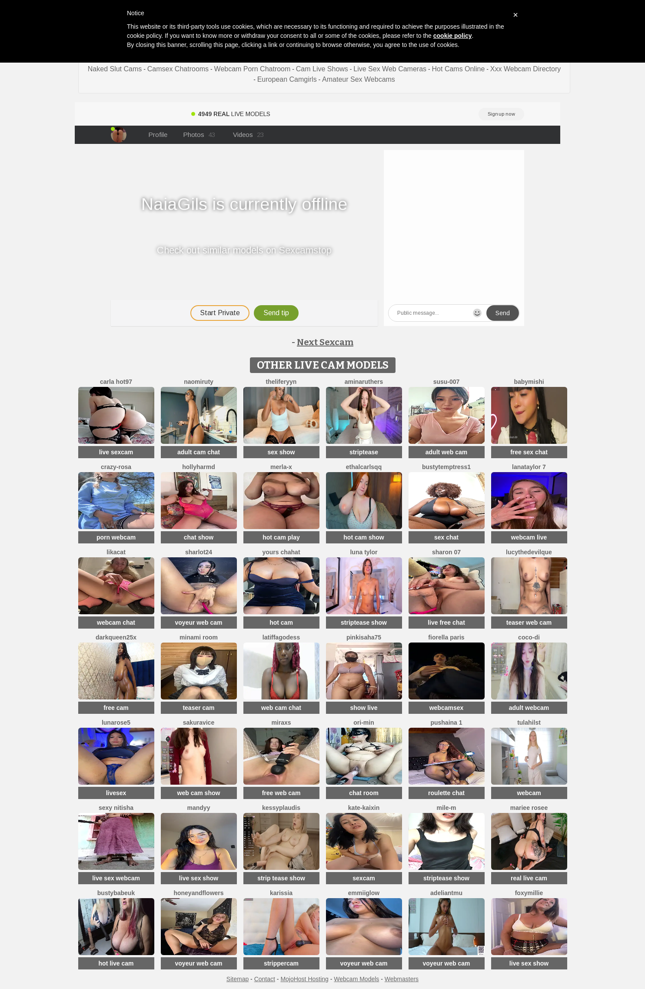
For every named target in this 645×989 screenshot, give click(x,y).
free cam (116, 707)
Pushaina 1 (446, 722)
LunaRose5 (116, 722)
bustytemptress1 (446, 466)
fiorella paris (446, 637)
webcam (529, 792)
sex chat (446, 537)
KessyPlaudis (281, 807)
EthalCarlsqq (364, 466)
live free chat (446, 622)
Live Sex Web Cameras (389, 69)
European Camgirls (287, 79)
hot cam (281, 622)
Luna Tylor (363, 552)
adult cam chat (198, 452)
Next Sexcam (325, 342)
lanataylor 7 (529, 466)
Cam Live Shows (322, 69)
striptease (363, 452)
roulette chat (446, 792)
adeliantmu (446, 892)
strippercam (281, 963)
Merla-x (281, 466)
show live (363, 707)
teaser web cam (529, 622)
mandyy (198, 807)
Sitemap (237, 979)
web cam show (198, 792)
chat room (364, 792)
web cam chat (281, 707)
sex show (281, 452)
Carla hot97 (116, 381)
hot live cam (116, 963)
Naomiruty (198, 381)
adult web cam (446, 452)
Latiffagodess (281, 637)
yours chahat (281, 552)
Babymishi (529, 381)
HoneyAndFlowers (198, 892)
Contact (264, 979)
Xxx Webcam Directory (525, 69)
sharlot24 (198, 552)
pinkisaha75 (363, 637)
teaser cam (198, 707)
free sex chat (529, 452)
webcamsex (446, 707)
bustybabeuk (116, 892)
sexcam (363, 878)
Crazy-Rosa (116, 466)
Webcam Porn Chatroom (252, 69)
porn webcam (116, 537)
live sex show (198, 878)
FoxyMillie (529, 892)
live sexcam (116, 452)
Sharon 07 (446, 552)
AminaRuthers (364, 381)
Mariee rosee (529, 807)
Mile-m (446, 807)
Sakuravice (198, 722)
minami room (199, 637)
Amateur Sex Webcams (358, 79)
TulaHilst (529, 722)
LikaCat (116, 552)
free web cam (281, 792)
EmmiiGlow (363, 892)
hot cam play (281, 537)
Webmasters (402, 979)
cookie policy (452, 35)
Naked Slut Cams (115, 69)
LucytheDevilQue (529, 552)
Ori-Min (363, 722)
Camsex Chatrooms (178, 69)
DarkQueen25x (116, 637)
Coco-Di (529, 637)
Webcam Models (356, 979)
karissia (281, 892)
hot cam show (363, 537)
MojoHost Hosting (304, 979)
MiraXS (281, 722)
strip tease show (281, 878)
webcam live (529, 537)
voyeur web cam (199, 622)
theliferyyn (281, 381)
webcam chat (116, 622)
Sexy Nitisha (116, 807)
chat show (198, 537)
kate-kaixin (363, 807)
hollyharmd (198, 466)
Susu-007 (446, 381)
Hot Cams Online (458, 69)
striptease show (364, 622)
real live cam (529, 878)
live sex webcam (116, 878)
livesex (116, 792)
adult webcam (529, 707)
